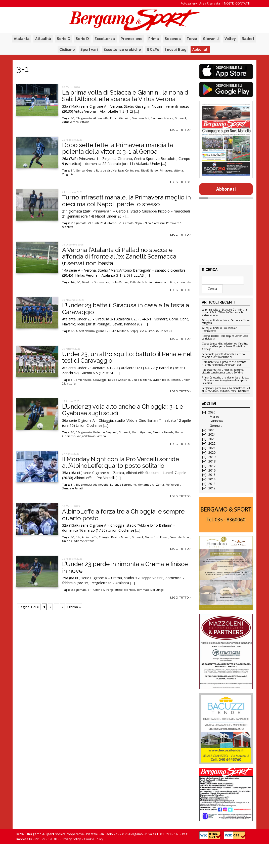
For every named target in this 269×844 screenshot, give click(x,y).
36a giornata (84, 432)
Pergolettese (114, 590)
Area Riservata (209, 3)
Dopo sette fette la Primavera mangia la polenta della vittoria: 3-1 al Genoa (117, 148)
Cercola (128, 223)
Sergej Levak (138, 331)
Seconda (173, 39)
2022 (211, 443)
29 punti (93, 223)
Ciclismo (67, 50)
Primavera (165, 170)
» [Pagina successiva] (62, 607)
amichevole (84, 380)
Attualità (43, 39)
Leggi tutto (180, 130)
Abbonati (200, 50)
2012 (211, 488)
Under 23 (166, 331)
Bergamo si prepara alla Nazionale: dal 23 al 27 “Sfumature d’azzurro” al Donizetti (226, 390)
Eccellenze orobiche (122, 50)
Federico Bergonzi (105, 432)
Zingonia (67, 174)
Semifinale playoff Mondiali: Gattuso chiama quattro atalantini (223, 356)
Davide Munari (120, 537)
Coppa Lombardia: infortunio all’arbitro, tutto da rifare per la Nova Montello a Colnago (225, 346)
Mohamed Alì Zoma (151, 484)
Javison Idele (161, 380)
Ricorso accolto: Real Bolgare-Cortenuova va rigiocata (225, 337)
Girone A (180, 118)
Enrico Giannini (120, 118)
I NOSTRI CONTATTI (236, 3)
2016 (211, 470)
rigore (159, 282)
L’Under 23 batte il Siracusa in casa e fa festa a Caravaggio (125, 308)
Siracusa (153, 331)
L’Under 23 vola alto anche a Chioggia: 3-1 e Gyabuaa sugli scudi (122, 410)
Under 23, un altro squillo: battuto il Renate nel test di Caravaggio (127, 357)
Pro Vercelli (172, 484)
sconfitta (67, 227)
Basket (248, 39)
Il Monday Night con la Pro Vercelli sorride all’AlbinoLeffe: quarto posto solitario (120, 462)
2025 (211, 430)
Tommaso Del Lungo (150, 590)
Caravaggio (100, 380)
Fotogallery (189, 3)
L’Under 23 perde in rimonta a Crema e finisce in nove (125, 567)
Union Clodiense (73, 541)
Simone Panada (163, 432)
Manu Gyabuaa (141, 432)
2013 (211, 484)
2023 (211, 439)
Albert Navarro (85, 331)
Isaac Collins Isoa (129, 170)
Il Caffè (153, 50)
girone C (101, 331)
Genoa (80, 170)
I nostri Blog (176, 50)
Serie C (63, 39)
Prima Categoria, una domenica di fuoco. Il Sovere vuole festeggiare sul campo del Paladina (225, 380)
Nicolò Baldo (149, 170)
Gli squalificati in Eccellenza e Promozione (219, 329)
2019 (211, 457)
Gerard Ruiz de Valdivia (101, 170)
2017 (211, 466)
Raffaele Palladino (142, 282)
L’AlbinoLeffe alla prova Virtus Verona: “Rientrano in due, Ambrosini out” (224, 363)
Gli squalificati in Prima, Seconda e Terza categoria (226, 322)
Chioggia (104, 537)
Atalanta (21, 39)
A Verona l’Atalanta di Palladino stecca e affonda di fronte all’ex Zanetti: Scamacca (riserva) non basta (119, 256)
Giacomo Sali (140, 118)
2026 (211, 412)
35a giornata (84, 484)
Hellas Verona (119, 282)
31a (78, 537)
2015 (211, 475)
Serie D (82, 39)
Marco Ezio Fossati (156, 537)
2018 (211, 461)
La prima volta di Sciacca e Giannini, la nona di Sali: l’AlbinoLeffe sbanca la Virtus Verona (126, 96)
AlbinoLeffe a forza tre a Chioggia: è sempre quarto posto (123, 515)
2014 (211, 479)
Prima (153, 39)
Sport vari (89, 50)
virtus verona (70, 122)
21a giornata (78, 223)
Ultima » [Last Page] (74, 607)
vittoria (84, 122)
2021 (211, 448)
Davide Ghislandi (119, 380)
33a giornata (84, 118)
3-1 (72, 118)
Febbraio (216, 421)
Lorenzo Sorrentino (123, 484)
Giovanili (211, 39)
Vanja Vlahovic (86, 436)
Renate (175, 380)
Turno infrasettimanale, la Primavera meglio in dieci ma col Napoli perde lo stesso (126, 200)
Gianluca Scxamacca (95, 282)
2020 (211, 452)
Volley (230, 39)
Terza (192, 39)
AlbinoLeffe (101, 118)
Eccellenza (105, 39)
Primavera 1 (174, 223)
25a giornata (78, 590)
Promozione (132, 39)
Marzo (214, 416)
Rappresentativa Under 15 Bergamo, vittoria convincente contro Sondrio (223, 371)
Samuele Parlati (72, 488)
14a (73, 282)
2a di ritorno (108, 223)
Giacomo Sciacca (162, 118)
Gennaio (216, 426)
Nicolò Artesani (155, 223)
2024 (211, 434)
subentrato (184, 282)
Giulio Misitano (118, 331)
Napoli (139, 223)
